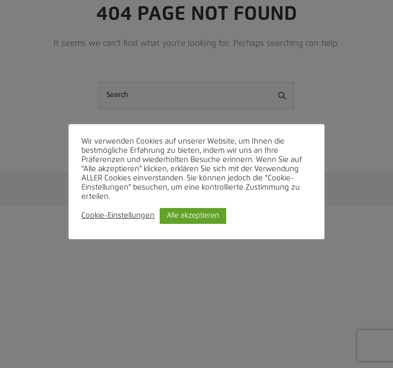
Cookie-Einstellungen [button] (118, 215)
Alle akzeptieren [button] (193, 215)
